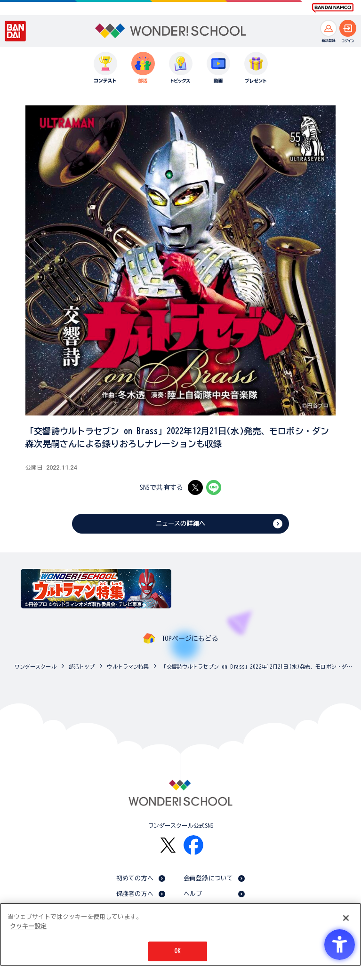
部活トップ (82, 666)
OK (177, 951)
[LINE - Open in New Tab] (213, 487)
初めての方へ (134, 878)
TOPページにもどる (189, 638)
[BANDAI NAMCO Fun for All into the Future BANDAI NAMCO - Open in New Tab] (332, 8)
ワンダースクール (35, 666)
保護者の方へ (134, 894)
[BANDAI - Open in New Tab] (15, 31)
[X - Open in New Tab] (195, 487)
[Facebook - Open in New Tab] (193, 845)
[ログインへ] (347, 28)
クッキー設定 (28, 926)
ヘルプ (193, 894)
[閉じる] (346, 918)
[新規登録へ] (328, 28)
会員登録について (208, 878)
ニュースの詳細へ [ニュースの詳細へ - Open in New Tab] (180, 523)
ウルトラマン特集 (128, 666)
